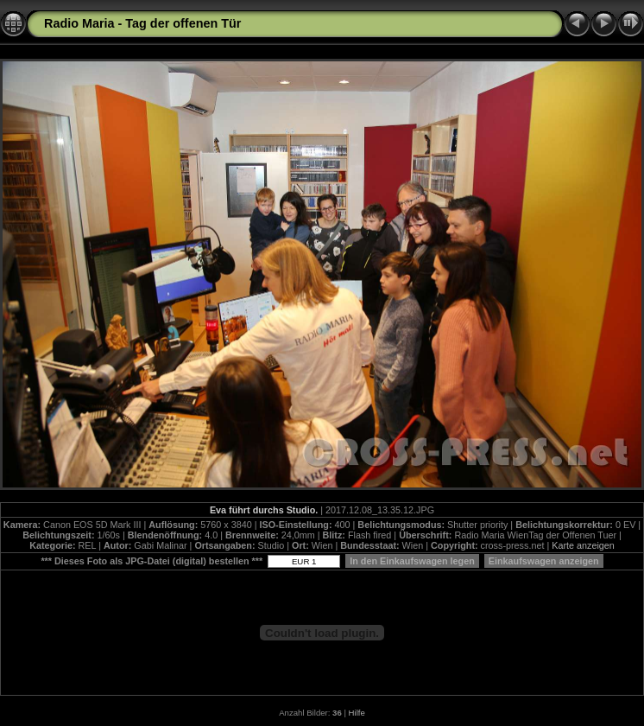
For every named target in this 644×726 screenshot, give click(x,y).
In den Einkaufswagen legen (412, 561)
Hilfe (357, 712)
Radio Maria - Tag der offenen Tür (142, 23)
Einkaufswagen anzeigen (544, 561)
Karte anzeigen (583, 545)
